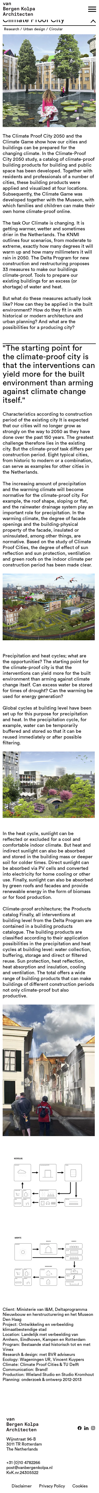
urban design (34, 29)
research (11, 29)
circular (56, 29)
